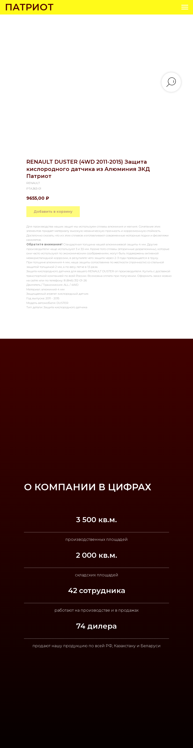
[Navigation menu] (184, 7)
